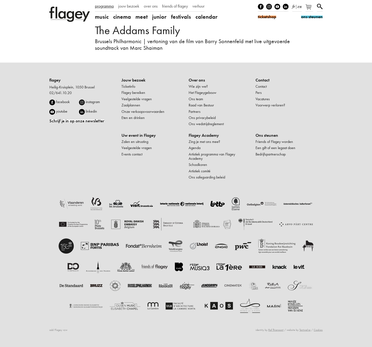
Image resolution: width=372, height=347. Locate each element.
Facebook (261, 6)
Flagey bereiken (133, 92)
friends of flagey (175, 6)
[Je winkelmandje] (310, 9)
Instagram (269, 6)
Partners (194, 111)
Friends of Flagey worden (274, 141)
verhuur (198, 6)
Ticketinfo (128, 86)
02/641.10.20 (60, 92)
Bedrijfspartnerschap (271, 154)
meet (141, 17)
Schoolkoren (198, 164)
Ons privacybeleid (202, 117)
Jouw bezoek (133, 80)
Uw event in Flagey (138, 135)
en (300, 6)
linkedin (91, 111)
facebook (63, 101)
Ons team (196, 98)
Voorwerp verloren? (270, 105)
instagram (93, 101)
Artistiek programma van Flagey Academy (212, 156)
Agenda (194, 147)
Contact (263, 80)
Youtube (277, 6)
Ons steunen (267, 135)
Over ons (197, 80)
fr (293, 6)
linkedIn (285, 6)
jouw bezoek (128, 6)
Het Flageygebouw (202, 92)
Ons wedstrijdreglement (206, 123)
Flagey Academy (204, 135)
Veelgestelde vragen (136, 98)
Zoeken (320, 6)
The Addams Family (137, 30)
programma (104, 6)
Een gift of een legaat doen (275, 147)
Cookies (318, 330)
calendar (206, 17)
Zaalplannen (130, 105)
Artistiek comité (199, 171)
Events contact (131, 154)
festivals (181, 17)
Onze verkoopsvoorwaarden (142, 111)
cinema (122, 17)
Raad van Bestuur (201, 105)
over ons (151, 6)
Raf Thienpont (276, 330)
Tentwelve (305, 330)
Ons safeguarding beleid (207, 177)
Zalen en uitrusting (134, 141)
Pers (259, 92)
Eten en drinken (133, 117)
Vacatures (263, 98)
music (102, 17)
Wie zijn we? (198, 86)
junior (159, 17)
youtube (61, 111)
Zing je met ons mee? (204, 141)
